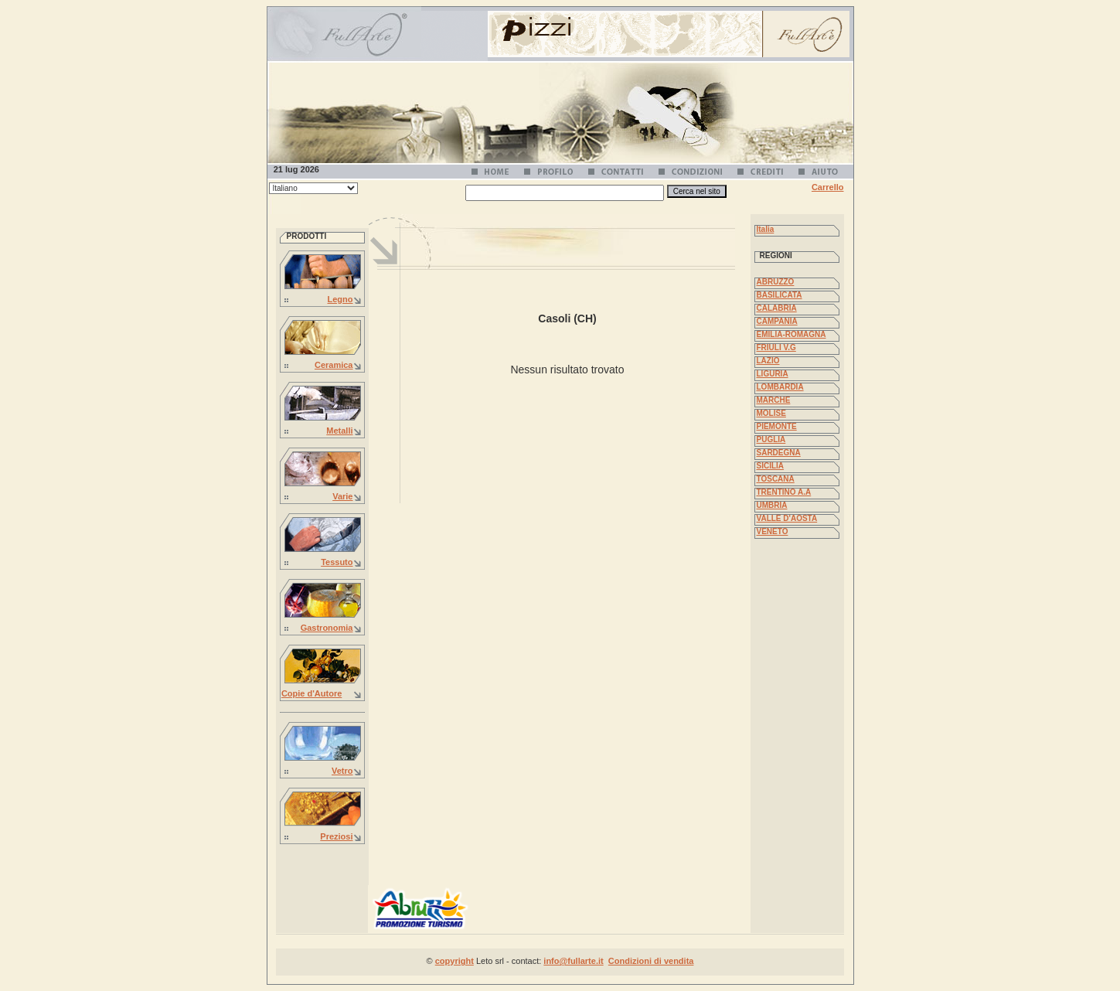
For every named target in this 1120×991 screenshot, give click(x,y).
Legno (340, 299)
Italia (765, 229)
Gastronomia (327, 627)
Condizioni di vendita (651, 960)
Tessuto (336, 562)
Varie (342, 496)
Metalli (339, 430)
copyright (454, 960)
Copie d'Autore (311, 693)
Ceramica (334, 364)
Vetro (342, 770)
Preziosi (336, 836)
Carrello (828, 187)
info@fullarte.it (573, 960)
